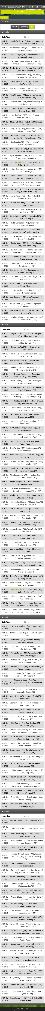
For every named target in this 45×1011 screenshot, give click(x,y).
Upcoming (24, 27)
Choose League (20, 2)
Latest (14, 27)
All (32, 27)
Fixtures (4, 17)
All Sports (36, 2)
